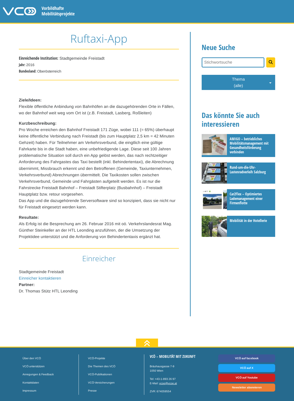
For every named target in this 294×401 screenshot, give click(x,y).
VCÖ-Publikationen (100, 374)
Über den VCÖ (32, 358)
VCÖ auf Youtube (247, 377)
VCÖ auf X (246, 368)
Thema (238, 83)
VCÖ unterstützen (34, 366)
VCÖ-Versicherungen (101, 382)
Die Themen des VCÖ (101, 366)
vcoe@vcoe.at (168, 383)
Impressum (29, 390)
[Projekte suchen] (270, 62)
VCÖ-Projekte (96, 358)
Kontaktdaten (31, 382)
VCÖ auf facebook (247, 358)
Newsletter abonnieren (247, 387)
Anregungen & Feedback (38, 374)
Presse (92, 390)
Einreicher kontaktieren (40, 278)
